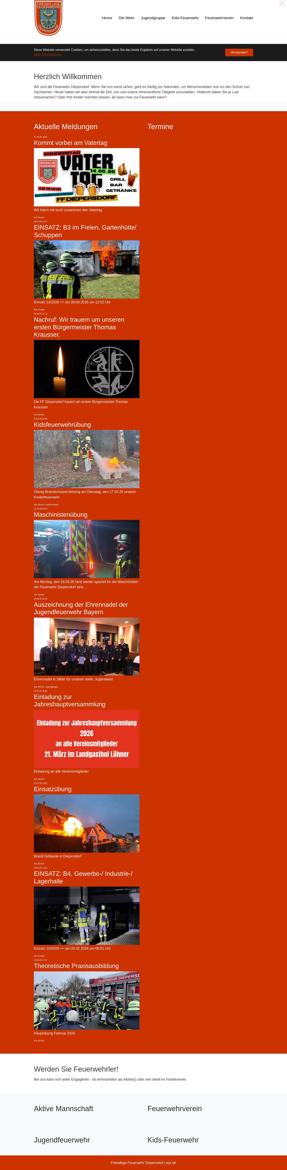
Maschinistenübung (60, 514)
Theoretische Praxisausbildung (76, 965)
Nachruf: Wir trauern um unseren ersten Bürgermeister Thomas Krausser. (79, 327)
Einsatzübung (53, 789)
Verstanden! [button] (239, 52)
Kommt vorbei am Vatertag (70, 142)
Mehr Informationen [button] (48, 54)
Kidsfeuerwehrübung (62, 424)
